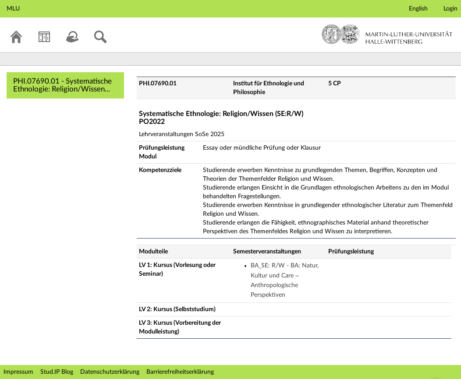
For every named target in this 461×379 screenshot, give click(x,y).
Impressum (18, 372)
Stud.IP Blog (56, 372)
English (418, 9)
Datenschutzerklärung (109, 372)
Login (450, 9)
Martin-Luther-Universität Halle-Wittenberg (387, 34)
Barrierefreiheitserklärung (180, 372)
